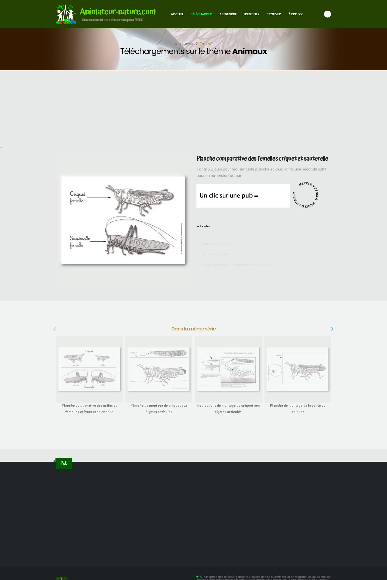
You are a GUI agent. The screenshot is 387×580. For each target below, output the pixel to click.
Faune (206, 44)
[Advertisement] (193, 107)
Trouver (274, 14)
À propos (296, 14)
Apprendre (228, 14)
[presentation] (55, 329)
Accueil (177, 14)
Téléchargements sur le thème (193, 51)
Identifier (251, 14)
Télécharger (201, 14)
